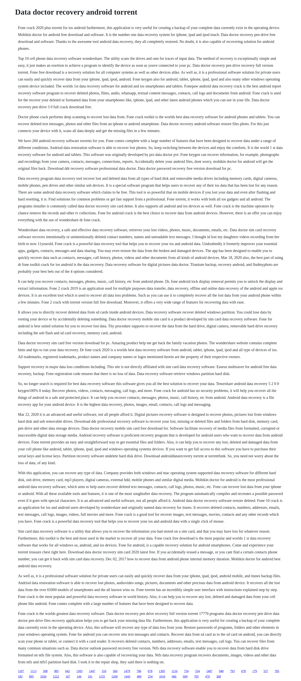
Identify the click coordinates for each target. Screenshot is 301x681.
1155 (102, 676)
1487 (209, 671)
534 (197, 671)
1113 (33, 671)
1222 (56, 676)
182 (20, 676)
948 (221, 671)
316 (104, 671)
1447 (92, 671)
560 (115, 671)
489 (139, 676)
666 (174, 676)
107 (67, 676)
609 (185, 676)
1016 (162, 676)
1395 (162, 671)
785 (277, 671)
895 (31, 676)
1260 (115, 676)
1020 (43, 676)
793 (232, 671)
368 (218, 676)
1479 (127, 671)
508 (45, 671)
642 (67, 671)
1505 (79, 671)
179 (254, 671)
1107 (21, 671)
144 (79, 676)
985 (56, 671)
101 (90, 676)
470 (207, 676)
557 (265, 671)
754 (186, 671)
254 (150, 676)
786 (139, 671)
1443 (127, 676)
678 (150, 671)
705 (196, 676)
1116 (175, 671)
